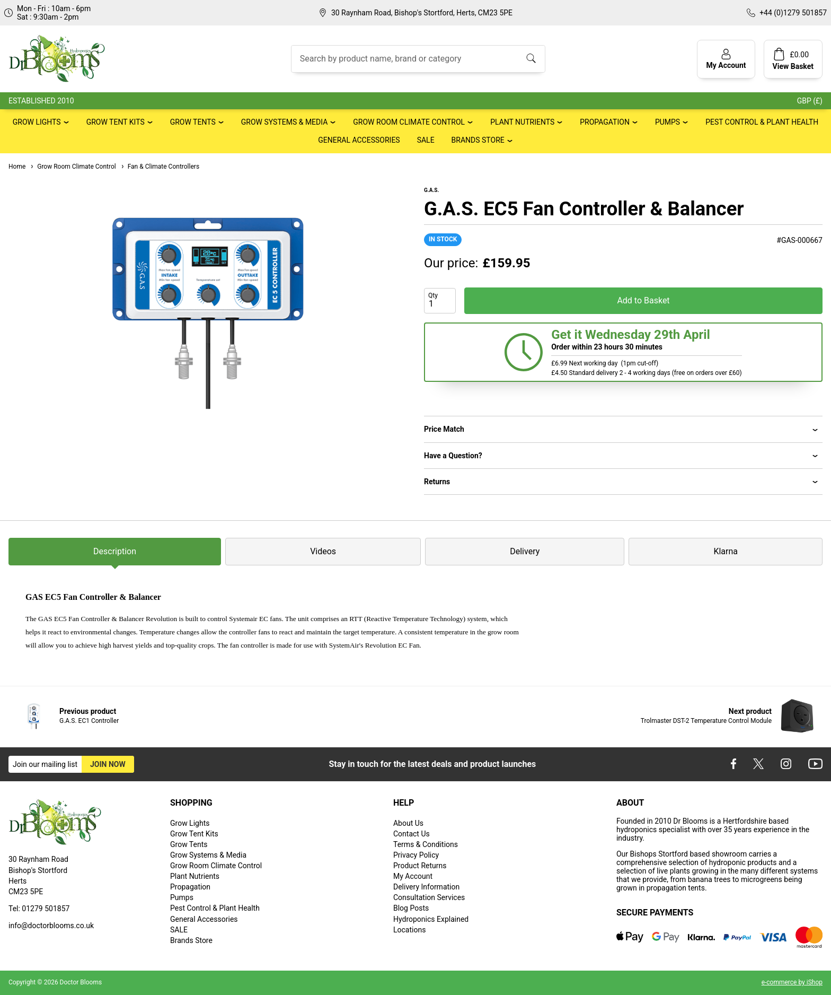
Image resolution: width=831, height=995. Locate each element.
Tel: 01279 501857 (38, 908)
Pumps (667, 122)
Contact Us (411, 834)
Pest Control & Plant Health (761, 122)
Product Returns (419, 865)
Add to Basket (643, 300)
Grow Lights (37, 122)
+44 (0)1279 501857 (793, 12)
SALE (426, 140)
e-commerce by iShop (792, 982)
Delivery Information (426, 887)
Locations (409, 930)
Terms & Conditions (425, 844)
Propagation (605, 122)
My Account (412, 876)
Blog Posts (411, 908)
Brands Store (478, 140)
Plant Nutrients (522, 122)
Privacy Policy (416, 855)
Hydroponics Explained (430, 919)
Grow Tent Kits (115, 122)
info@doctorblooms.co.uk (51, 925)
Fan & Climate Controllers (159, 166)
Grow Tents (193, 122)
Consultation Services (429, 897)
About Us (408, 823)
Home (16, 166)
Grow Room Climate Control (409, 122)
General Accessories (359, 140)
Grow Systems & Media (284, 122)
